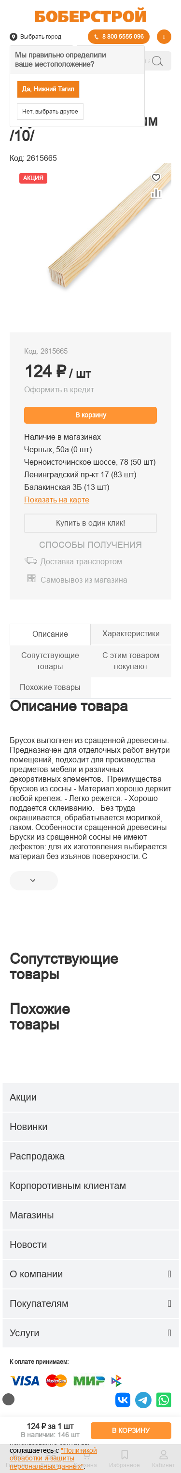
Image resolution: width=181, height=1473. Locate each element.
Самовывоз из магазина (84, 580)
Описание (50, 634)
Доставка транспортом (81, 562)
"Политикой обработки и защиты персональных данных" (53, 1458)
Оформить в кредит (59, 390)
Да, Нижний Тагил (48, 89)
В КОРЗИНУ (131, 1430)
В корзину (90, 415)
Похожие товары (50, 687)
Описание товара (69, 706)
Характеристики (131, 633)
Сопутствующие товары (50, 661)
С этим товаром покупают (130, 661)
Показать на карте (56, 500)
